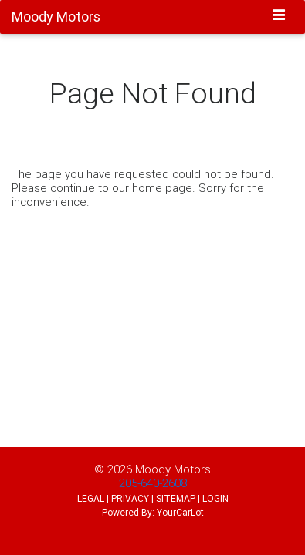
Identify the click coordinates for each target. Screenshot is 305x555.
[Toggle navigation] (279, 16)
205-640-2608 (153, 483)
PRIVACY (130, 498)
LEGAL (90, 498)
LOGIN (215, 498)
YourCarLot (180, 512)
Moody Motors (173, 469)
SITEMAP (175, 498)
